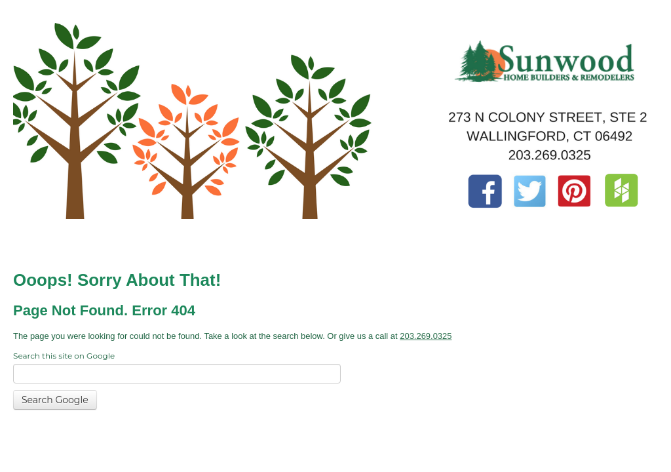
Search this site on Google (64, 356)
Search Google (55, 400)
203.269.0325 (425, 336)
